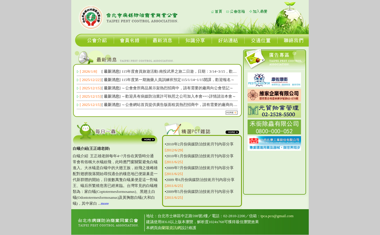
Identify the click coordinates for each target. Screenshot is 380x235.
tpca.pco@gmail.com (277, 216)
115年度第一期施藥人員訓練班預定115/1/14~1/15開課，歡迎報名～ (178, 79)
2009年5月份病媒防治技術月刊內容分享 (200, 191)
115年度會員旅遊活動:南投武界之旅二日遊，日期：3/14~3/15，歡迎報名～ (184, 71)
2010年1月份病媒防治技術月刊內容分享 (200, 156)
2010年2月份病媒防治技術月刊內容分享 (200, 144)
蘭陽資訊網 (171, 228)
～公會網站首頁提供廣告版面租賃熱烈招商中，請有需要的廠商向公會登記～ (187, 104)
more (105, 203)
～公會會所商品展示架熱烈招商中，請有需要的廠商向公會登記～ (177, 88)
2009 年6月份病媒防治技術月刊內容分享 (200, 179)
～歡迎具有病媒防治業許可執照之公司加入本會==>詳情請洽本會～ (178, 96)
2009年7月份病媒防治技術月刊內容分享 (200, 168)
